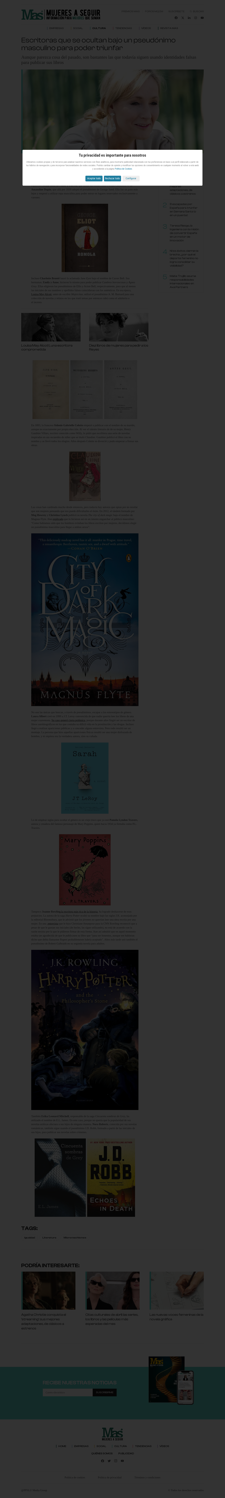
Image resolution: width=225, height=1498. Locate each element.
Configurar (131, 178)
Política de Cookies (123, 168)
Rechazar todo (112, 178)
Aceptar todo (94, 178)
